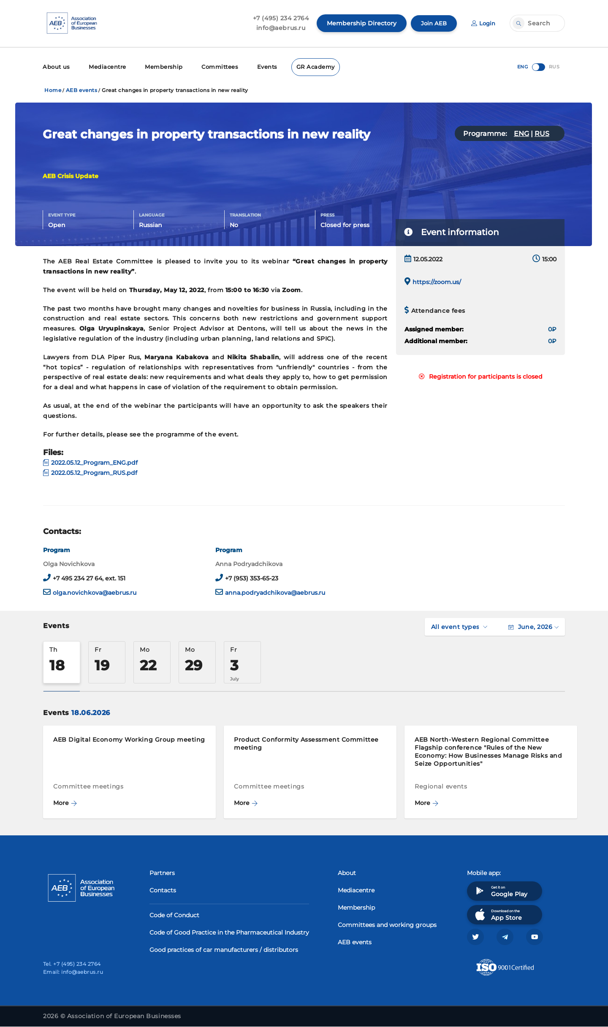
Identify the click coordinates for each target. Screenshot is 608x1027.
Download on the (497, 914)
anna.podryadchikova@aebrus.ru (275, 592)
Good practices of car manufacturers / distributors (223, 949)
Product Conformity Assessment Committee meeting (306, 743)
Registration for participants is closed (481, 375)
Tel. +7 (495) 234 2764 (72, 964)
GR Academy (304, 66)
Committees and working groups (387, 924)
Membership (158, 66)
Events (257, 66)
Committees (211, 66)
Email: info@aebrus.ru (73, 972)
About (347, 872)
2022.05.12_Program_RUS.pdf (90, 472)
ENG (521, 133)
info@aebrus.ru (278, 28)
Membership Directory (359, 23)
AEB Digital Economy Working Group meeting (129, 738)
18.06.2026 (90, 712)
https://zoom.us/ (437, 281)
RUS (542, 133)
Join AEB (431, 23)
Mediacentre (104, 66)
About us (55, 66)
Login (482, 23)
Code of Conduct (174, 914)
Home (52, 89)
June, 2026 (533, 626)
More (65, 802)
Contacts (162, 889)
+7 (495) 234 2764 (278, 18)
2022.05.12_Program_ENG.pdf (90, 462)
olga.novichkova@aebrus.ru (94, 592)
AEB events (82, 89)
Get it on (500, 890)
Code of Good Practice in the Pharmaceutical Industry (229, 931)
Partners (162, 872)
